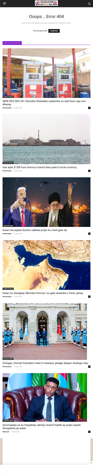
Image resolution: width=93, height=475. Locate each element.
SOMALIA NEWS (8, 97)
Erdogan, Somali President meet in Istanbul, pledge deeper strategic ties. (46, 363)
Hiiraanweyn (7, 108)
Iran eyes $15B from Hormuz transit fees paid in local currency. (40, 167)
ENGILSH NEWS (8, 163)
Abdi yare (6, 432)
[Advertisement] (46, 456)
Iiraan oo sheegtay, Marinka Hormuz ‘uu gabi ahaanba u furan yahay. (43, 293)
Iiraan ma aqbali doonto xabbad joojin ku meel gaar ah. (35, 230)
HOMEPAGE (54, 31)
